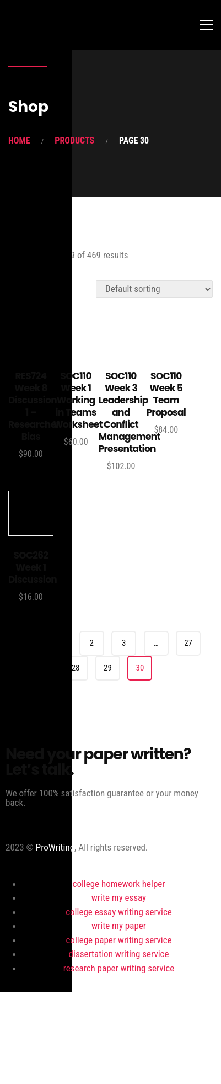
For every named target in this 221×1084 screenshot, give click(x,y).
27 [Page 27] (188, 643)
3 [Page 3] (124, 643)
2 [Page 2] (92, 643)
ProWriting (55, 847)
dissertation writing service (119, 953)
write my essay (118, 897)
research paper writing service (118, 968)
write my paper (118, 925)
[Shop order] (154, 289)
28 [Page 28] (76, 668)
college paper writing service (119, 939)
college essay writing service (119, 911)
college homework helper (119, 883)
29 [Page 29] (108, 668)
